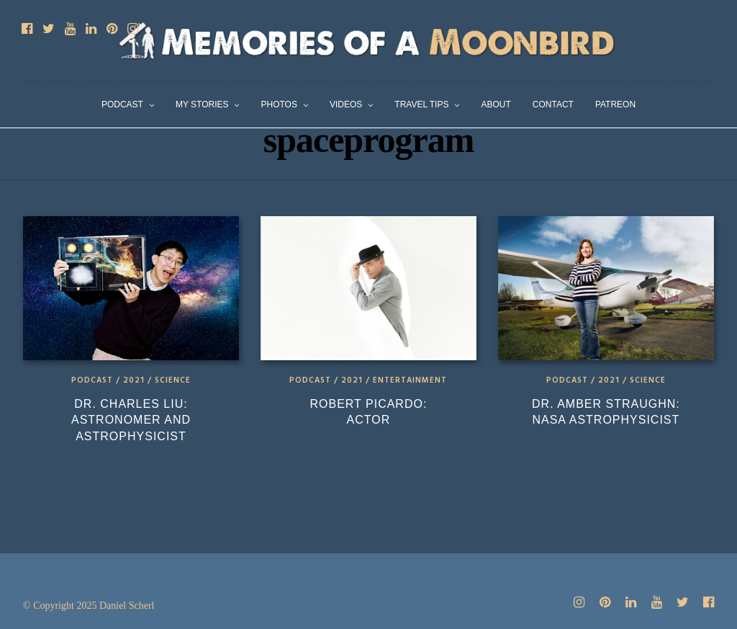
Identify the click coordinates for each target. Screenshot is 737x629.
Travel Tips (421, 104)
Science (173, 380)
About (495, 104)
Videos (346, 104)
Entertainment (410, 380)
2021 (134, 380)
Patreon (615, 104)
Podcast (122, 104)
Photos (279, 104)
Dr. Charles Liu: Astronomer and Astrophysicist (131, 420)
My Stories (202, 104)
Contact (553, 104)
